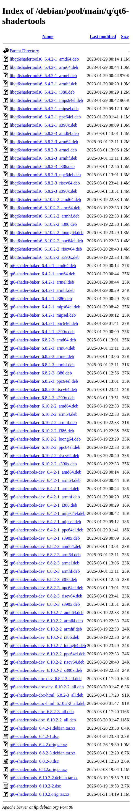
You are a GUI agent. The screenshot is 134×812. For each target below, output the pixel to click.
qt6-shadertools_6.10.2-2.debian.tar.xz (44, 777)
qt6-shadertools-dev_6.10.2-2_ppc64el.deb (47, 653)
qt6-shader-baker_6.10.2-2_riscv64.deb (44, 455)
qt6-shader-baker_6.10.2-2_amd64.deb (44, 406)
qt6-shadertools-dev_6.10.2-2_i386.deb (44, 637)
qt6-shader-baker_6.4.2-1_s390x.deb (42, 331)
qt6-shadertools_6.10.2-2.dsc (35, 786)
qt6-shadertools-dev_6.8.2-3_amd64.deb (45, 546)
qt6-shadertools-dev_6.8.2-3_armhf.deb (45, 571)
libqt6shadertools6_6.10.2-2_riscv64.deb (46, 249)
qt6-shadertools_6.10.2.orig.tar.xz (39, 794)
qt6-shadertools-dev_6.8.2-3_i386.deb (43, 579)
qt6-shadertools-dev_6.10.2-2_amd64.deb (46, 612)
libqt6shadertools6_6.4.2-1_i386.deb (42, 92)
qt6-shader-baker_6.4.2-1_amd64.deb (43, 265)
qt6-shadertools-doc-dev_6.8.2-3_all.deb (46, 678)
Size (125, 36)
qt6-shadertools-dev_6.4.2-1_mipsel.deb (45, 521)
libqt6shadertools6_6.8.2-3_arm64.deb (44, 141)
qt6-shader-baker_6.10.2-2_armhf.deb (43, 422)
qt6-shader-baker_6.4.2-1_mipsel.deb (43, 315)
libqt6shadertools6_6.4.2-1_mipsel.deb (44, 108)
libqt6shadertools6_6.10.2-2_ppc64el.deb (46, 240)
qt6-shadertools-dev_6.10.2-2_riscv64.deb (47, 662)
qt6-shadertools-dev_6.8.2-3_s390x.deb (45, 604)
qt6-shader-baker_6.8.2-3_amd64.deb (43, 340)
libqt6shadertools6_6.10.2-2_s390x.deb (45, 257)
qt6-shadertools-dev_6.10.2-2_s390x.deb (46, 670)
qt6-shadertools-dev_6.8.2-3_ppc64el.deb (46, 587)
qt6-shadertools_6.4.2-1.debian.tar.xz (42, 728)
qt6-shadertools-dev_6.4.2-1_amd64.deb (45, 472)
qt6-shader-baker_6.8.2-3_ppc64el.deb (44, 381)
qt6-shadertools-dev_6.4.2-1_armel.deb (44, 488)
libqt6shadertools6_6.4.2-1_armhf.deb (43, 84)
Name (47, 36)
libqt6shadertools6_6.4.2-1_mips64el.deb (46, 100)
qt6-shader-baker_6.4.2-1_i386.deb (41, 298)
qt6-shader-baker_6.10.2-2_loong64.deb (45, 439)
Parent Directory (24, 50)
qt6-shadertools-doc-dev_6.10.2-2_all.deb (47, 687)
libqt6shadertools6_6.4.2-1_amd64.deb (44, 59)
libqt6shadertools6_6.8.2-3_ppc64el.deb (45, 174)
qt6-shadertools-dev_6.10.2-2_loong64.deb (48, 645)
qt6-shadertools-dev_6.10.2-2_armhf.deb (46, 629)
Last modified (103, 36)
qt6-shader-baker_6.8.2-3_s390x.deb (42, 397)
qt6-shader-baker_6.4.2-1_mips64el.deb (45, 307)
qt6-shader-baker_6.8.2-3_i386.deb (41, 373)
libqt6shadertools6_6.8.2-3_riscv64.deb (45, 183)
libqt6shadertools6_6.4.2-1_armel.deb (43, 75)
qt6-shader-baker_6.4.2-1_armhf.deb (42, 290)
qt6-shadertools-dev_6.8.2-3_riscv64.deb (46, 596)
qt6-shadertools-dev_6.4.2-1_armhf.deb (45, 497)
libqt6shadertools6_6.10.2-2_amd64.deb (45, 199)
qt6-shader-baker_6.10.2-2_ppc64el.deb (45, 447)
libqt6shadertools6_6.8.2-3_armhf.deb (43, 158)
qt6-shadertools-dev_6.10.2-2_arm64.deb (46, 620)
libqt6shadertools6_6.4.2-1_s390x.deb (43, 125)
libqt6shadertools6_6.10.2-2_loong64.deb (46, 232)
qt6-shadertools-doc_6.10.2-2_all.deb (43, 720)
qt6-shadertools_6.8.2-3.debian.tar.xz (42, 753)
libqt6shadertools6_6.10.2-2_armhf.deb (45, 216)
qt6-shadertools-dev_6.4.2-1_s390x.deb (45, 538)
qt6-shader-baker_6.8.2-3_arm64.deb (42, 348)
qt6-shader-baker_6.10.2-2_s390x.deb (43, 463)
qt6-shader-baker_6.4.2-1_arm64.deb (42, 273)
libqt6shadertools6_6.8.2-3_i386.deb (42, 166)
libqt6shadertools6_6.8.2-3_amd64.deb (44, 133)
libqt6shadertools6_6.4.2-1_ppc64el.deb (45, 117)
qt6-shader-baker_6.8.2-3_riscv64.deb (43, 389)
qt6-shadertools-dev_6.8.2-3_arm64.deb (45, 554)
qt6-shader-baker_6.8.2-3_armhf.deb (42, 364)
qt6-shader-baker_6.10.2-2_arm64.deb (43, 414)
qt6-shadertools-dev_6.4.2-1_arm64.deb (45, 480)
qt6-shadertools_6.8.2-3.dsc (34, 761)
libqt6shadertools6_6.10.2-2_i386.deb (43, 224)
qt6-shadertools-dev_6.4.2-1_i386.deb (43, 505)
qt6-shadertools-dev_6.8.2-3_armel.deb (44, 563)
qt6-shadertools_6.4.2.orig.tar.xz (38, 744)
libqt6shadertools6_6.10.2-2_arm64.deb (45, 207)
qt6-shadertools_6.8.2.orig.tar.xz (38, 769)
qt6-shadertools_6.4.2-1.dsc (34, 736)
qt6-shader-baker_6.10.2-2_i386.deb (42, 430)
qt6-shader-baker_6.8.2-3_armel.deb (42, 356)
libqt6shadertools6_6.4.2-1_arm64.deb (44, 67)
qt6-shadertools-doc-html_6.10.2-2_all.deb (47, 703)
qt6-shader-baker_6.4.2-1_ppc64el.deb (44, 323)
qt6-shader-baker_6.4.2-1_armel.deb (42, 282)
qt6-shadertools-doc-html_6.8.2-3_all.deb (46, 695)
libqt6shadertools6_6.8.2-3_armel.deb (43, 150)
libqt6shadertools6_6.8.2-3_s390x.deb (43, 191)
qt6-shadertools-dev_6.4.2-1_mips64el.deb (47, 513)
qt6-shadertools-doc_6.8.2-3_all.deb (42, 711)
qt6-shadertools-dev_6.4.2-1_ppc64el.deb (46, 530)
